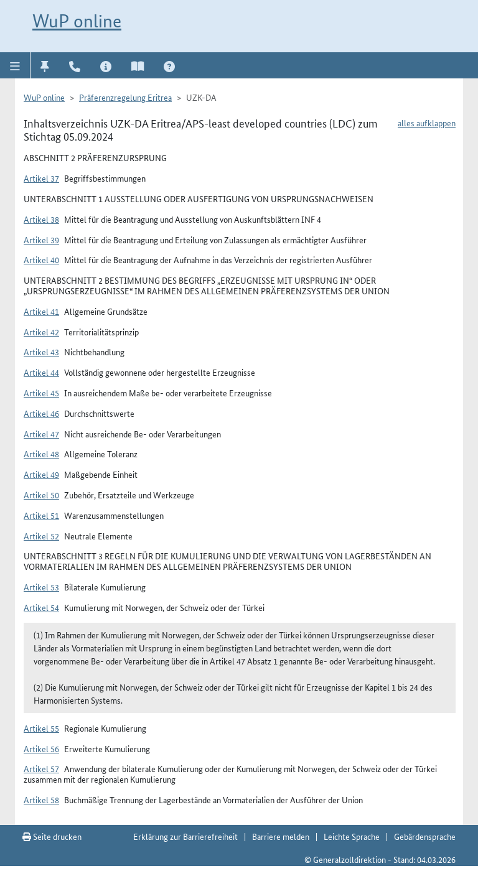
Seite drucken (52, 836)
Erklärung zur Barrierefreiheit (185, 836)
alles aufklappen (427, 122)
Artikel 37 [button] (41, 178)
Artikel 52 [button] (41, 535)
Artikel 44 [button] (41, 372)
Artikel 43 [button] (41, 351)
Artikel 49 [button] (41, 474)
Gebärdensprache (425, 836)
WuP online (76, 21)
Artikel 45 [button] (41, 392)
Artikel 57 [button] (41, 768)
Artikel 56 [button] (41, 748)
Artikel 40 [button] (41, 259)
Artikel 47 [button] (41, 433)
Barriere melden (280, 836)
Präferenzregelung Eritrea (125, 97)
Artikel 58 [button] (41, 799)
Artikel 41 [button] (41, 311)
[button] (15, 65)
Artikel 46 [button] (41, 413)
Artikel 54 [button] (41, 607)
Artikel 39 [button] (41, 239)
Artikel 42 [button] (41, 331)
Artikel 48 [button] (41, 453)
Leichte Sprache (352, 836)
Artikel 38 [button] (41, 219)
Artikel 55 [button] (41, 728)
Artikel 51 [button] (41, 515)
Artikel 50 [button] (41, 494)
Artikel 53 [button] (41, 586)
